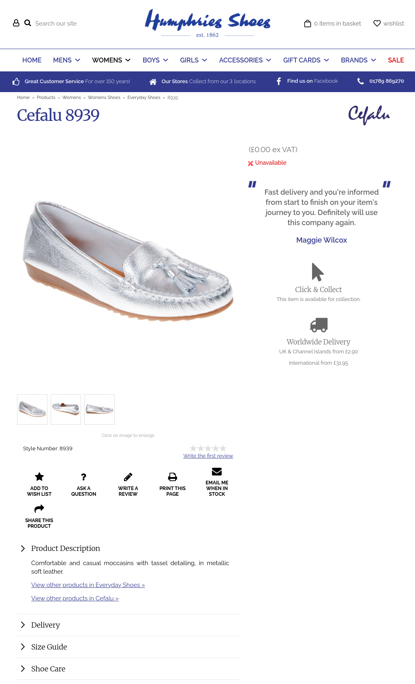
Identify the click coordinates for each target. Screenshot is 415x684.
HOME (31, 60)
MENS (62, 60)
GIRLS (189, 60)
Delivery (45, 625)
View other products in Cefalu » (75, 598)
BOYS (151, 60)
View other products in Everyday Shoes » (88, 584)
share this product (39, 516)
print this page (172, 484)
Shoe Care (48, 668)
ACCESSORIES (241, 60)
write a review (128, 484)
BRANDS (354, 60)
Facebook (306, 81)
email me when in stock (216, 481)
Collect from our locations (202, 81)
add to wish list (39, 484)
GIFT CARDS (302, 60)
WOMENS (107, 60)
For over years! (70, 81)
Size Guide (49, 647)
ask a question (83, 484)
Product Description (65, 548)
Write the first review (208, 456)
